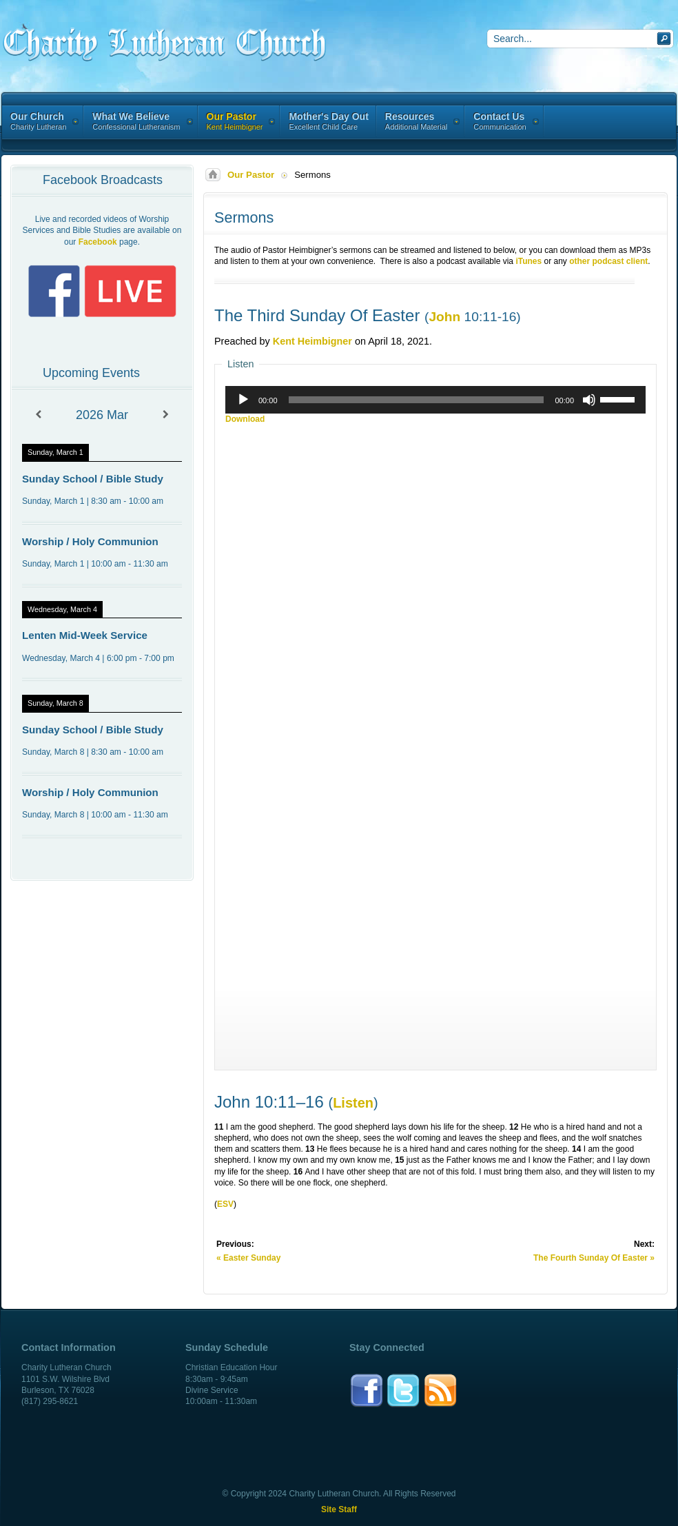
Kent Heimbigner (312, 341)
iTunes (528, 261)
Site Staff (339, 1509)
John (444, 316)
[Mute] (589, 400)
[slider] (416, 399)
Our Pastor (250, 175)
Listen (353, 1102)
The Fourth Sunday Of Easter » (594, 1258)
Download (245, 419)
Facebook (98, 242)
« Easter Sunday (248, 1258)
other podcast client (608, 261)
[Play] (243, 400)
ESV (225, 1204)
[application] (435, 400)
